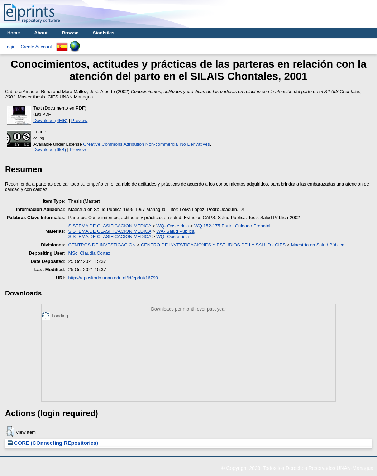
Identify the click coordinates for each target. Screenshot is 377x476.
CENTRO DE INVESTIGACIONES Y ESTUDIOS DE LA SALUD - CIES (213, 244)
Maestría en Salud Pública (317, 244)
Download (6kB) (49, 149)
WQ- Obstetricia (172, 226)
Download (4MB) (50, 120)
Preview (79, 120)
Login (9, 46)
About (41, 32)
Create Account (36, 46)
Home (13, 32)
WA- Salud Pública (175, 231)
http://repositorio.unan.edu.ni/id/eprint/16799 (113, 277)
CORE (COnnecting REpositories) (53, 443)
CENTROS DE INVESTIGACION (102, 244)
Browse (70, 32)
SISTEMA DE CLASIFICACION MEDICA (109, 226)
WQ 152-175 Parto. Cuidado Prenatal (232, 226)
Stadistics (103, 32)
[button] (10, 431)
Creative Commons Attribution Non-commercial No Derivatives (146, 144)
